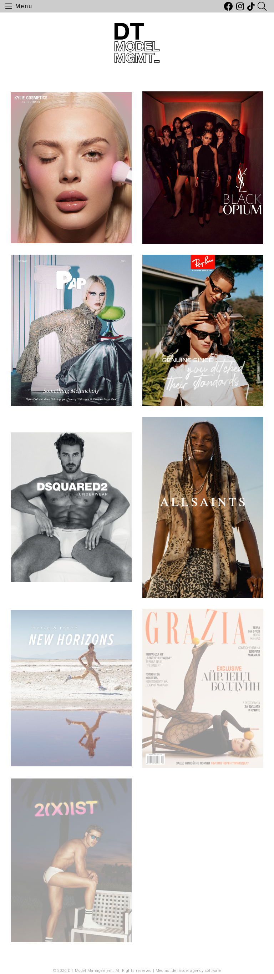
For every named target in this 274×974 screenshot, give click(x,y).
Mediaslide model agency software (188, 970)
